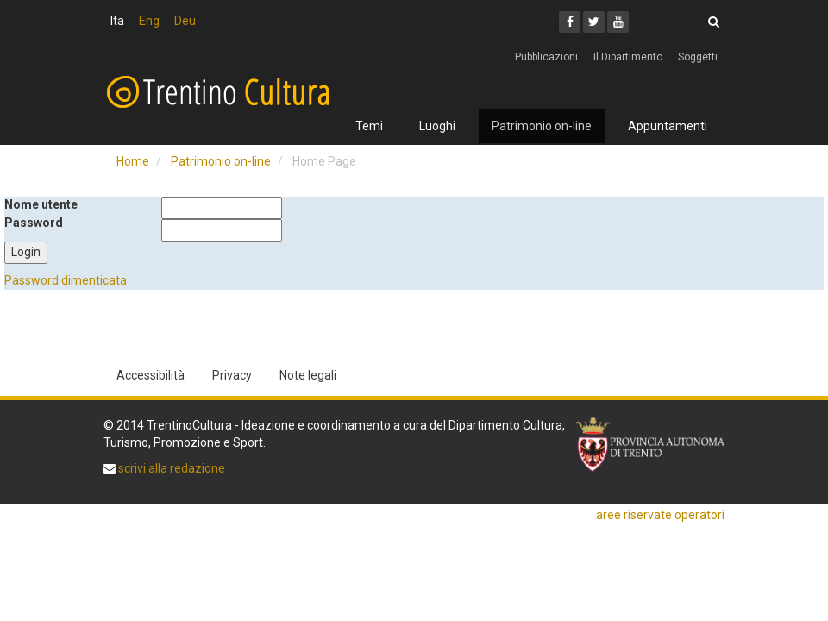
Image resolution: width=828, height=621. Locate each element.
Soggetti (698, 57)
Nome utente (41, 204)
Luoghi (437, 126)
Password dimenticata (65, 280)
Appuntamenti (667, 126)
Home (132, 161)
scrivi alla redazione (170, 468)
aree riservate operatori (660, 515)
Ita (117, 21)
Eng (149, 21)
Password (33, 222)
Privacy (232, 375)
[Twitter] (594, 22)
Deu (185, 21)
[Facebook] (569, 22)
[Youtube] (618, 22)
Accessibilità (150, 375)
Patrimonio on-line (542, 126)
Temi (369, 126)
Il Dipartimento (627, 57)
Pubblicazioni (546, 57)
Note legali (307, 375)
